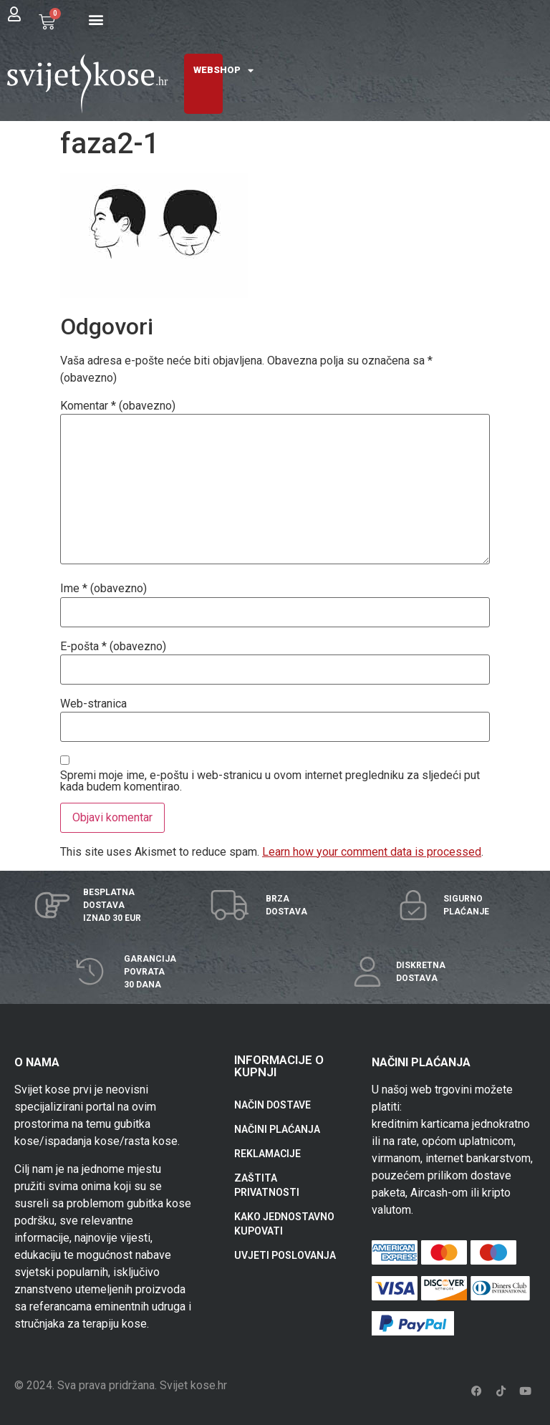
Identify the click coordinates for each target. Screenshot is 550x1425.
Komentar (117, 406)
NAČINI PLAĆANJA (277, 1129)
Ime (103, 588)
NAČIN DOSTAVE (272, 1105)
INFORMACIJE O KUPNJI (279, 1066)
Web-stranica (93, 704)
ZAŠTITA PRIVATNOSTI (266, 1185)
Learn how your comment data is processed (371, 852)
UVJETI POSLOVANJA (285, 1255)
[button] (96, 19)
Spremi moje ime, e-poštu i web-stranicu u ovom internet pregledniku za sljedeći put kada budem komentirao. (270, 781)
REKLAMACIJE (267, 1153)
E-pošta (113, 646)
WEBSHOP (223, 70)
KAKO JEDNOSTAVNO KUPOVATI (284, 1224)
